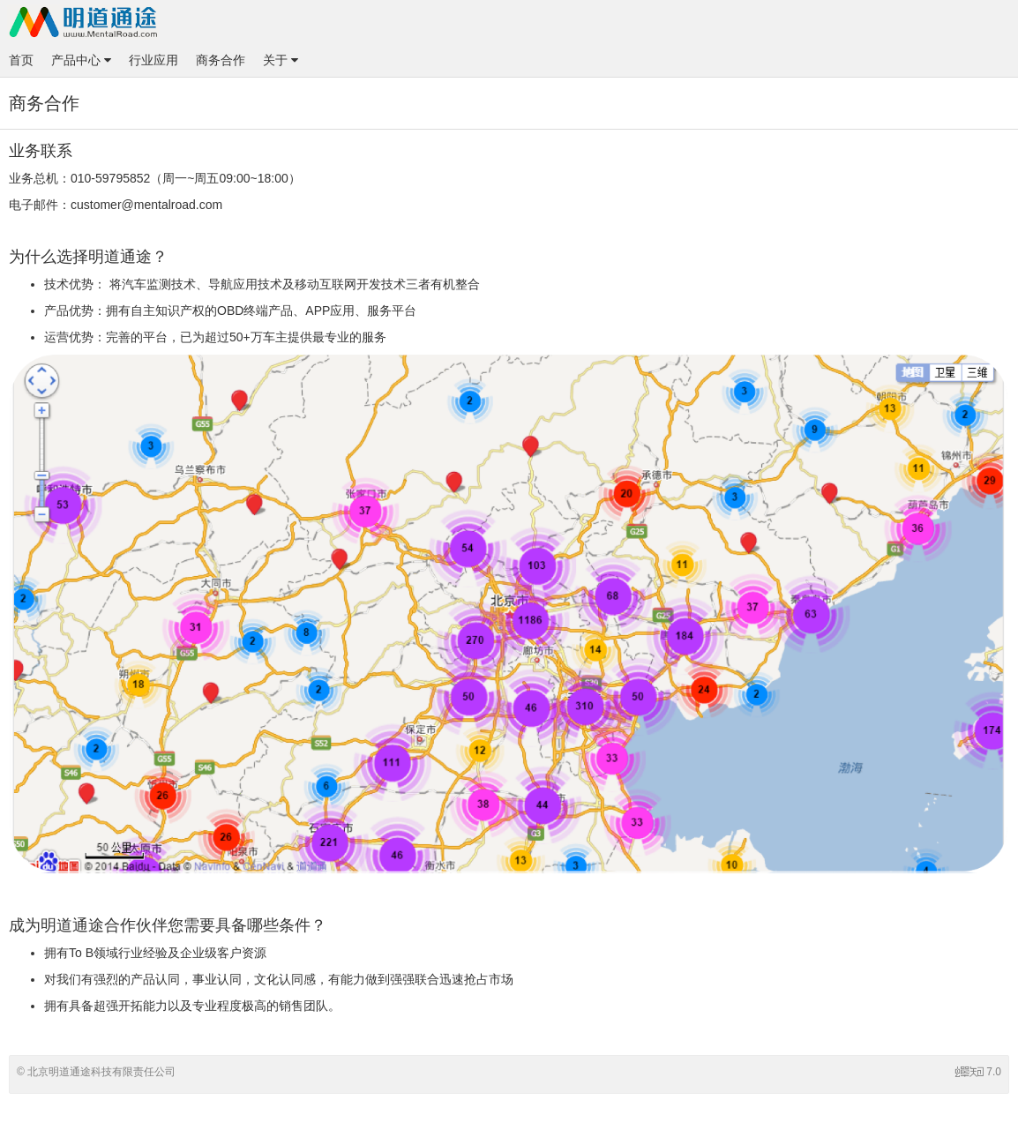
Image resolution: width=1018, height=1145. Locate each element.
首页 (21, 60)
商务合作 (220, 60)
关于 (280, 60)
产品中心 (81, 60)
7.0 (978, 1072)
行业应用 (153, 60)
